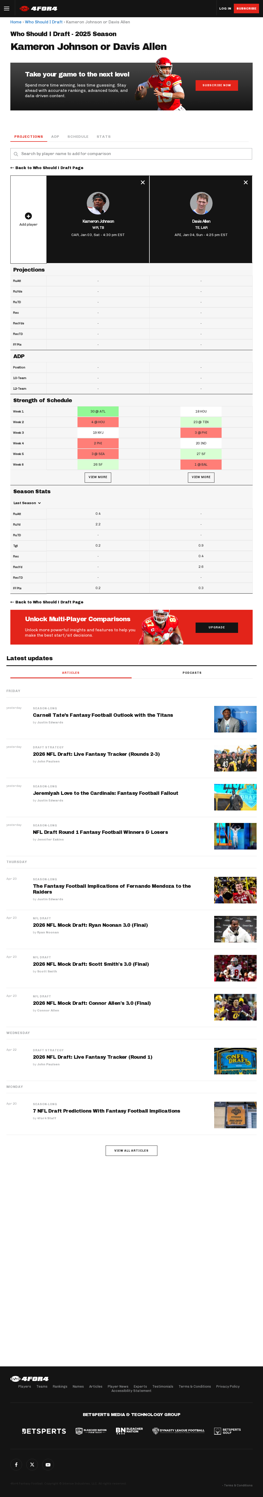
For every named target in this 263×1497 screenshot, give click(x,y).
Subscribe (246, 8)
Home (15, 21)
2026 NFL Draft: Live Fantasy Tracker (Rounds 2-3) (96, 754)
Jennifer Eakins (50, 840)
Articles (71, 673)
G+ (48, 1464)
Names (78, 1386)
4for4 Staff (46, 1118)
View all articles (131, 1151)
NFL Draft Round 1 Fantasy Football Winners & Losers (100, 832)
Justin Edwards (50, 722)
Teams (42, 1386)
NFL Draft (42, 918)
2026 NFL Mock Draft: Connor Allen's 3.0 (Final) (92, 1003)
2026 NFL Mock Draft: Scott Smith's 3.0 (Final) (91, 964)
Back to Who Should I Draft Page (49, 168)
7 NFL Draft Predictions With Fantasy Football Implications (106, 1111)
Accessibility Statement (131, 1391)
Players (24, 1386)
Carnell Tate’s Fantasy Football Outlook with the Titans (103, 715)
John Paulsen (48, 761)
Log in (225, 8)
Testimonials (162, 1386)
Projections (28, 136)
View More (98, 477)
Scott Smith (47, 971)
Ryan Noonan (48, 932)
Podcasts (192, 673)
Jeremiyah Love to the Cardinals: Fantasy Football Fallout (105, 793)
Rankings (60, 1386)
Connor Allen (48, 1011)
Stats (104, 136)
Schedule (77, 136)
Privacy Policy (228, 1386)
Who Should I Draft (44, 21)
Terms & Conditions (195, 1386)
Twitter (32, 1464)
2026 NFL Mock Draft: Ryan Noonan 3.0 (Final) (91, 925)
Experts (140, 1386)
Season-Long (45, 708)
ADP (55, 136)
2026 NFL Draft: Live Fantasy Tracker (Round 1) (93, 1057)
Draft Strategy (48, 747)
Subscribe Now (216, 85)
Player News (118, 1386)
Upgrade (217, 627)
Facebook (16, 1464)
